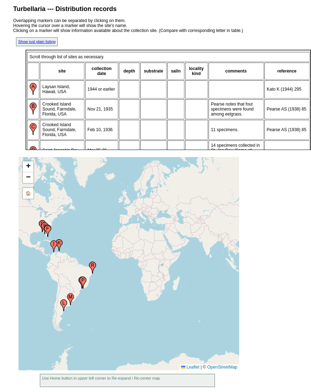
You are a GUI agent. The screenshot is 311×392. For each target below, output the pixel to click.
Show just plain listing (37, 41)
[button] (47, 231)
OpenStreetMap (222, 367)
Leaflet (190, 367)
